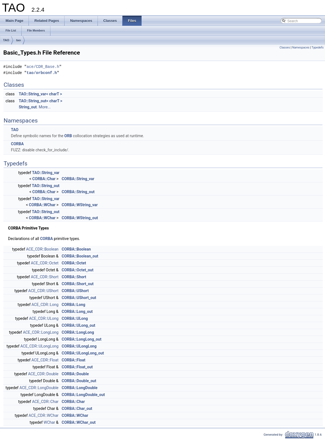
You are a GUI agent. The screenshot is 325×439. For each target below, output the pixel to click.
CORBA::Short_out (78, 284)
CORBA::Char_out (77, 408)
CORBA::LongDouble (80, 388)
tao (18, 40)
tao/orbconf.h (42, 72)
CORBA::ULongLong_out (83, 353)
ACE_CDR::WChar (43, 415)
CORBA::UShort (75, 291)
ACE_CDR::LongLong (40, 332)
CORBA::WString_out (80, 218)
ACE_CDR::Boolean (42, 249)
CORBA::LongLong (78, 332)
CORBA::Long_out (77, 311)
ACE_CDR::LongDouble (38, 388)
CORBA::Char (44, 179)
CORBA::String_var (78, 179)
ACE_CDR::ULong (43, 318)
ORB (68, 136)
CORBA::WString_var (80, 205)
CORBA (17, 144)
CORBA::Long (73, 304)
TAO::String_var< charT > (40, 94)
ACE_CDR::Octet (44, 263)
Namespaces (300, 47)
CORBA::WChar (42, 205)
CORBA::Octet (74, 263)
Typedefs (317, 47)
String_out (28, 107)
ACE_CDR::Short (44, 277)
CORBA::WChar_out (79, 422)
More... (45, 107)
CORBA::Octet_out (78, 270)
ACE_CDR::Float (45, 360)
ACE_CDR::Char (45, 401)
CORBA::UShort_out (79, 297)
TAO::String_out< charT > (40, 101)
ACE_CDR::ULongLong (39, 346)
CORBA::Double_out (79, 381)
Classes (285, 47)
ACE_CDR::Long (45, 304)
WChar (49, 422)
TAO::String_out (46, 185)
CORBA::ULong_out (78, 325)
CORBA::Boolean (76, 249)
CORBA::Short (74, 277)
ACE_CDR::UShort (43, 291)
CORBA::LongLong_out (81, 339)
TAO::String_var (46, 172)
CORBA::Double (75, 374)
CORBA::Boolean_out (80, 256)
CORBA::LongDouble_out (83, 394)
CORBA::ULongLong (79, 346)
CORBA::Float (74, 360)
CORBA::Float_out (77, 367)
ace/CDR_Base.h (43, 66)
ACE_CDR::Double (43, 374)
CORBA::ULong (75, 318)
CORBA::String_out (78, 192)
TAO (6, 40)
